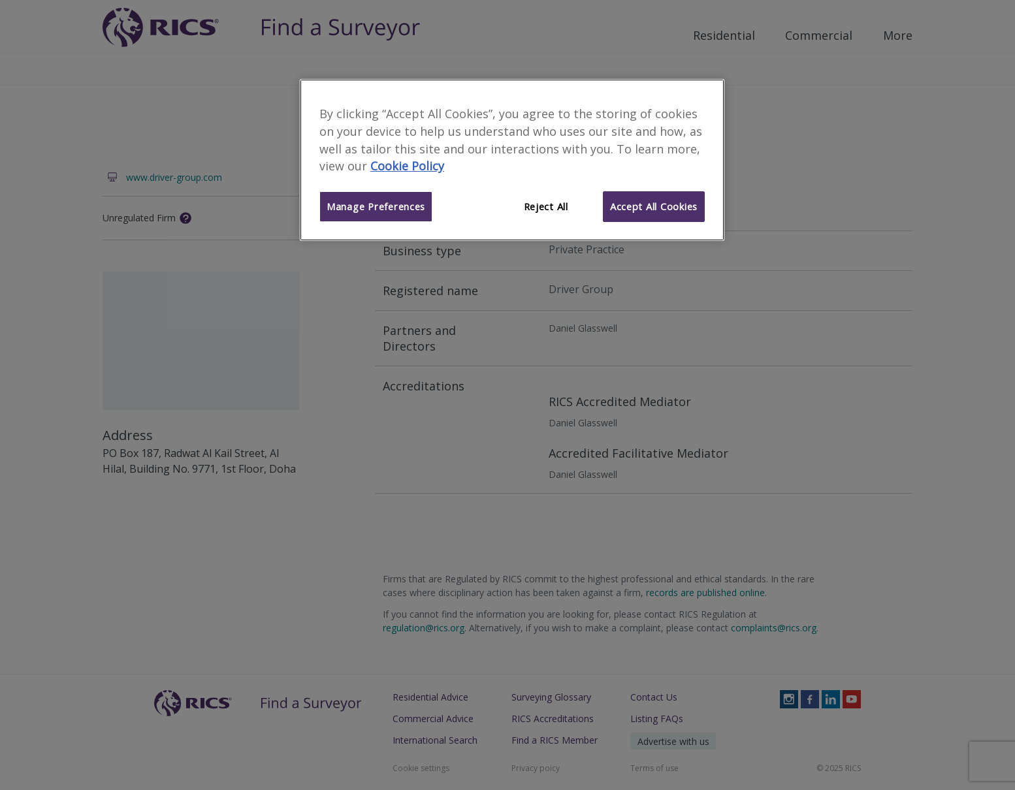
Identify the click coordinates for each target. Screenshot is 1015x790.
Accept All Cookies (654, 206)
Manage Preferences (376, 206)
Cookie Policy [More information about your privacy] (407, 166)
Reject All (546, 206)
